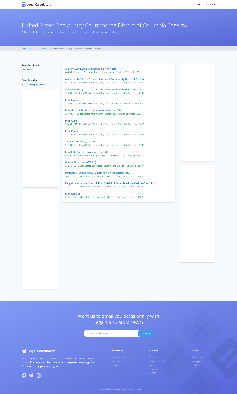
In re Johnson (73, 193)
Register (210, 4)
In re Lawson (72, 100)
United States (28, 69)
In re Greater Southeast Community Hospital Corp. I (95, 110)
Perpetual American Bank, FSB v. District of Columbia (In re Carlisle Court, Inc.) (110, 183)
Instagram (197, 361)
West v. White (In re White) (80, 162)
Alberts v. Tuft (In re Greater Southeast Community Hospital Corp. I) (104, 79)
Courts (44, 48)
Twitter (195, 365)
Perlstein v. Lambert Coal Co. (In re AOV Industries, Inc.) (97, 172)
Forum (115, 365)
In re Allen (71, 120)
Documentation (158, 361)
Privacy (153, 369)
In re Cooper (72, 131)
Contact (153, 357)
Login (200, 4)
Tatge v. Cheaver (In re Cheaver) (83, 141)
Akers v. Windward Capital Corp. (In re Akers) (91, 68)
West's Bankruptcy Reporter (34, 84)
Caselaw (33, 48)
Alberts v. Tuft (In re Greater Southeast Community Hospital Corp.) (103, 89)
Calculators (118, 357)
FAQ (151, 365)
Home (24, 48)
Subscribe (145, 333)
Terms (152, 373)
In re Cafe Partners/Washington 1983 (86, 152)
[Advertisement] (197, 112)
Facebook (196, 357)
